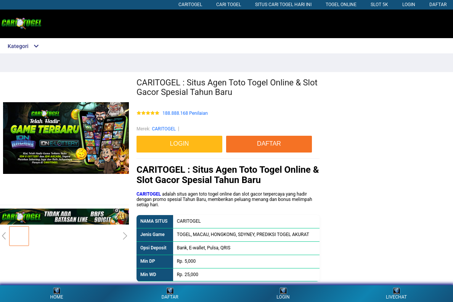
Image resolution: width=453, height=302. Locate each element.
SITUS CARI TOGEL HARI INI (283, 4)
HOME (56, 293)
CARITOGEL (190, 4)
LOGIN (408, 4)
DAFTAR (438, 4)
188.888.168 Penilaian (185, 113)
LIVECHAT (396, 293)
